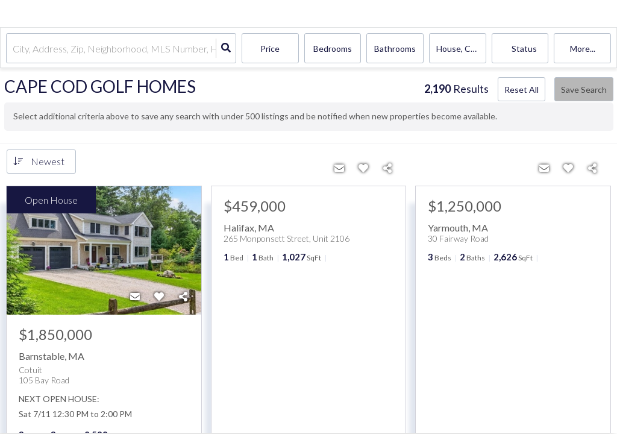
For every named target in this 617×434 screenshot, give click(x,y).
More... (582, 48)
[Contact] (135, 297)
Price (270, 48)
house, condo (461, 48)
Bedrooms (332, 48)
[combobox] (13, 48)
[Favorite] (159, 297)
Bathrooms (395, 48)
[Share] (183, 297)
